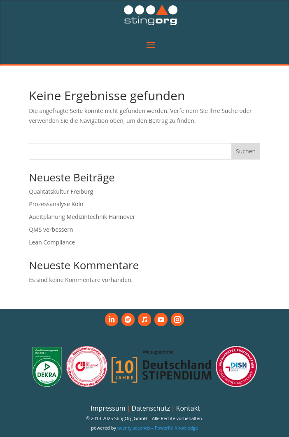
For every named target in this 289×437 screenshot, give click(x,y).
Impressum (108, 408)
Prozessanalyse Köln (56, 204)
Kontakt (188, 408)
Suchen (246, 151)
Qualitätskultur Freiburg (61, 191)
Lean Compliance (52, 242)
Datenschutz (151, 408)
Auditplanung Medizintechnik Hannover (82, 217)
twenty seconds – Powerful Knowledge (157, 428)
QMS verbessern (51, 229)
